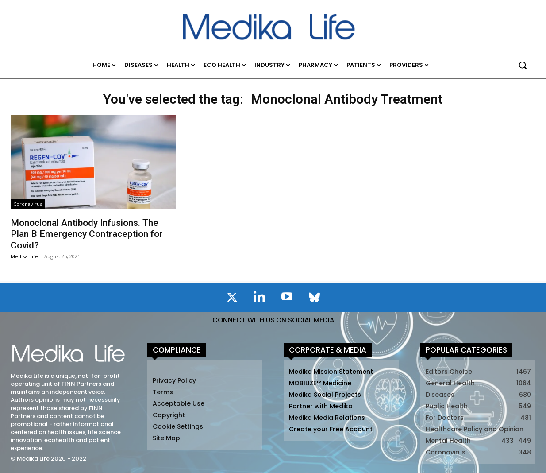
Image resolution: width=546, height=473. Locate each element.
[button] (522, 65)
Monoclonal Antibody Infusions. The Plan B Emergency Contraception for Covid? (87, 233)
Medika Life (24, 256)
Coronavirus (27, 204)
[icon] (232, 298)
